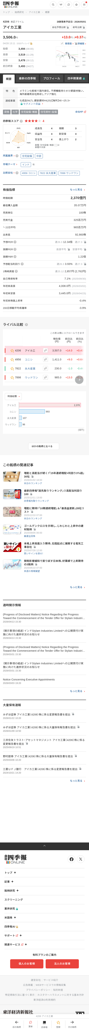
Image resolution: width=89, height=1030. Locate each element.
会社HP (79, 112)
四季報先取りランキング (36, 501)
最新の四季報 (27, 78)
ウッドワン (31, 377)
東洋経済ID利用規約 (44, 999)
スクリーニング (13, 899)
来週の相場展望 (32, 571)
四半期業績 (75, 78)
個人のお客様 (27, 963)
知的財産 (58, 990)
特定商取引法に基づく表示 (20, 995)
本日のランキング (33, 483)
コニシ (29, 359)
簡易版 (68, 44)
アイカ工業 (34, 12)
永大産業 (30, 368)
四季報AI (11, 926)
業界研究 (11, 908)
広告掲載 (28, 985)
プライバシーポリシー (38, 990)
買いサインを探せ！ (33, 553)
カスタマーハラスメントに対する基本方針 (60, 995)
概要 (9, 78)
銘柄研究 (19, 12)
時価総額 (12, 396)
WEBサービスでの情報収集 (51, 985)
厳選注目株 (29, 536)
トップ (6, 12)
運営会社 (36, 980)
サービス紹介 (50, 980)
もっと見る (76, 189)
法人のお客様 (62, 963)
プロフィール (51, 78)
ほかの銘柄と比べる (42, 446)
